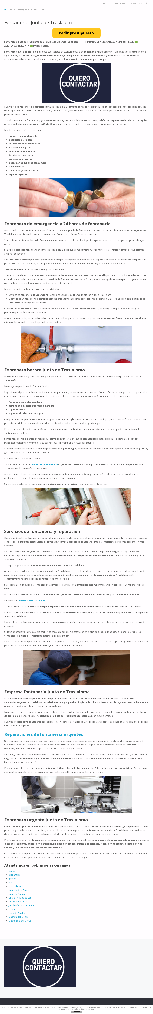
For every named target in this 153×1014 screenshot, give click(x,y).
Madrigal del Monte (18, 916)
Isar (10, 882)
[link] (146, 3)
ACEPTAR (76, 1012)
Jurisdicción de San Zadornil (22, 905)
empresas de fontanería (44, 464)
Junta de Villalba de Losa (21, 897)
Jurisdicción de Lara (18, 901)
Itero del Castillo (16, 886)
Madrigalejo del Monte (20, 920)
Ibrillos (12, 871)
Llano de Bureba (17, 913)
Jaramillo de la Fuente (19, 890)
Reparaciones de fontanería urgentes (43, 734)
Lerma (12, 909)
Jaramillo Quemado (18, 894)
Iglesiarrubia (14, 874)
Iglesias (12, 878)
